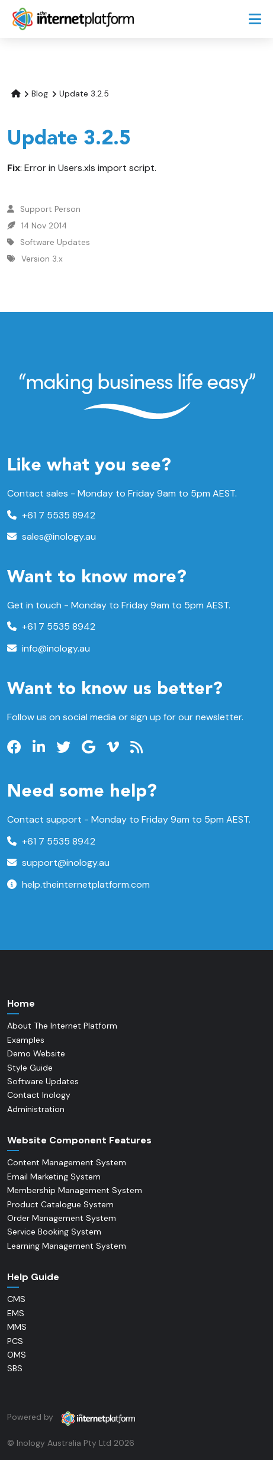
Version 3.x (42, 259)
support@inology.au (58, 862)
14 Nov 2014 (44, 226)
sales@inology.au (51, 536)
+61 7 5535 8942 (51, 515)
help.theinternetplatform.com (78, 884)
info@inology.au (48, 648)
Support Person (50, 209)
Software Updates (55, 242)
